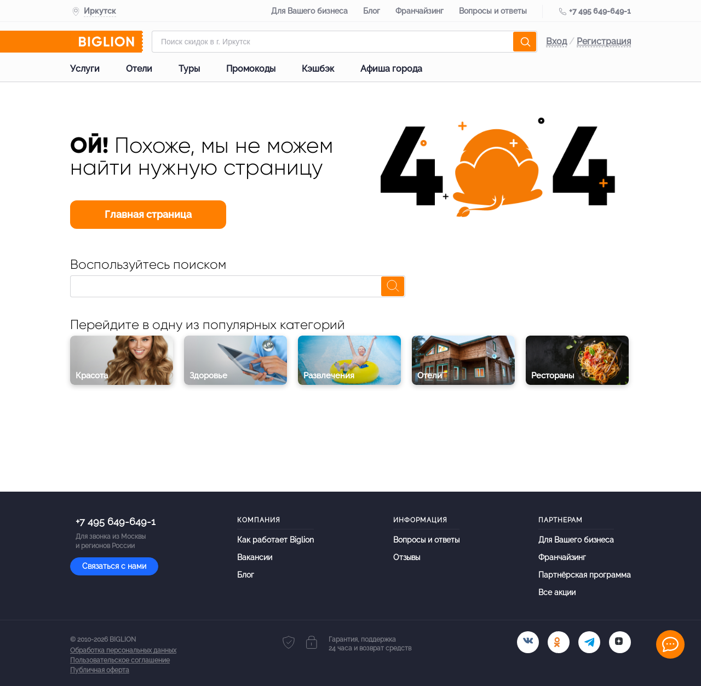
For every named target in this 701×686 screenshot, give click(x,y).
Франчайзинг (419, 11)
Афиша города (391, 69)
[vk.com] (528, 642)
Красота (92, 376)
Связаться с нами (114, 566)
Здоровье (208, 376)
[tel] (589, 642)
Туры (189, 69)
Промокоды (250, 69)
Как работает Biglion (275, 539)
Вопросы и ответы (493, 11)
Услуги (85, 69)
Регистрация (604, 41)
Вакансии (254, 557)
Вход (556, 41)
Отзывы (406, 557)
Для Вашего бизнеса (309, 11)
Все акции (557, 592)
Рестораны (552, 376)
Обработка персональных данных (123, 650)
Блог (371, 11)
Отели (139, 69)
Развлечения (328, 376)
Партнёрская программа (584, 574)
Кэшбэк (318, 69)
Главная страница (148, 214)
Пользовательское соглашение (120, 660)
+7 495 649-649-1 (600, 11)
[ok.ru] (559, 642)
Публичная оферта (99, 670)
